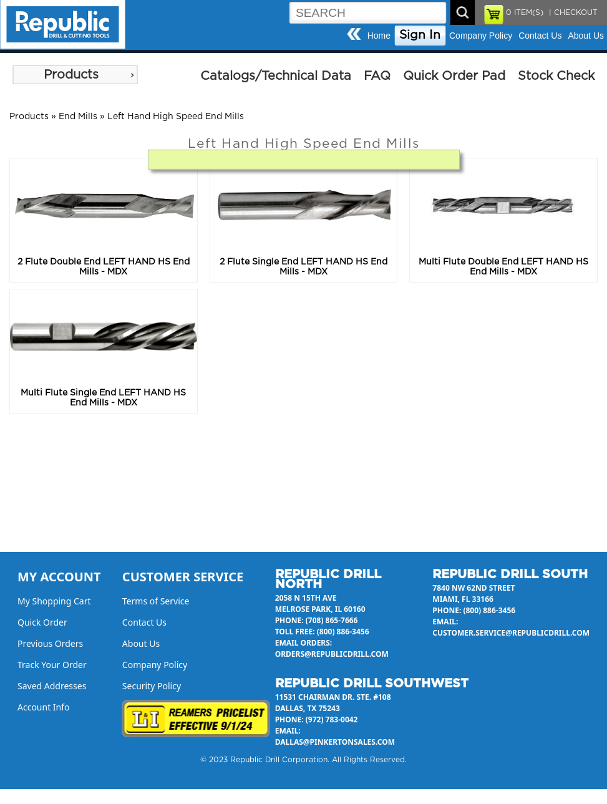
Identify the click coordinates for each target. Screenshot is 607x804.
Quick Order (42, 622)
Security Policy (151, 686)
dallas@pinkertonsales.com (335, 742)
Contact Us (539, 36)
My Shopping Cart (54, 601)
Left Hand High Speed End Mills (175, 116)
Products (71, 75)
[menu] (74, 74)
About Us (586, 36)
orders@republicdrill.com (332, 654)
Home (379, 36)
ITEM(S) (524, 12)
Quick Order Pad (454, 76)
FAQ (377, 76)
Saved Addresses (51, 686)
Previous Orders (50, 643)
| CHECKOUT (572, 12)
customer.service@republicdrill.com (511, 632)
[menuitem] (75, 75)
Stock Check (556, 76)
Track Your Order (52, 665)
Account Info (43, 707)
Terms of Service (156, 601)
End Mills (78, 116)
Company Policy (480, 36)
